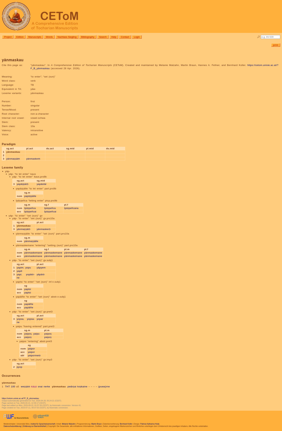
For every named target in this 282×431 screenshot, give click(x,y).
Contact (125, 37)
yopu (28, 267)
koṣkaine (82, 386)
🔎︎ (258, 37)
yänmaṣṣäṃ (13, 158)
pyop (19, 367)
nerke (47, 386)
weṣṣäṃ (25, 386)
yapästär (42, 184)
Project (8, 37)
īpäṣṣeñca (30, 208)
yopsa (20, 319)
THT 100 (10, 386)
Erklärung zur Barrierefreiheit (34, 426)
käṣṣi (34, 386)
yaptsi (27, 289)
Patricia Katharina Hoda (149, 424)
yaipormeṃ (34, 355)
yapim (20, 267)
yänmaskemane (33, 252)
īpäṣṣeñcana (71, 208)
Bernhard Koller (126, 424)
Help (113, 37)
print (275, 45)
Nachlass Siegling (66, 37)
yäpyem (41, 267)
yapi (19, 274)
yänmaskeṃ (33, 158)
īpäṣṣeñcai (30, 211)
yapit (19, 271)
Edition (20, 37)
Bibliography (87, 37)
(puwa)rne (104, 386)
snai (40, 386)
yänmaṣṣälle (31, 241)
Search (103, 37)
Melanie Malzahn (69, 424)
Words (49, 37)
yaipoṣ (28, 333)
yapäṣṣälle (30, 196)
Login (137, 37)
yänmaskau (59, 386)
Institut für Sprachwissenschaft (43, 424)
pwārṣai (72, 386)
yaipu (36, 333)
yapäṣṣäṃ (22, 184)
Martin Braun (96, 424)
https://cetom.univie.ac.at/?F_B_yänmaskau (20, 398)
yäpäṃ (40, 274)
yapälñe (28, 304)
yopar (40, 319)
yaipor (31, 348)
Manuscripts (34, 37)
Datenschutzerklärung (12, 426)
